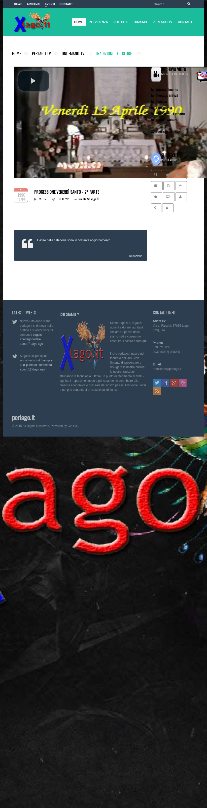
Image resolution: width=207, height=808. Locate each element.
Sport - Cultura (164, 120)
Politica (119, 22)
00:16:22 (64, 199)
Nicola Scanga (87, 199)
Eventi (50, 5)
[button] (33, 80)
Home (78, 22)
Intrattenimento (164, 89)
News (18, 4)
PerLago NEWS (164, 96)
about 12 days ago (30, 369)
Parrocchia (161, 108)
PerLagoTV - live (165, 132)
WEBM (43, 199)
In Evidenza (97, 22)
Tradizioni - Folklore (168, 114)
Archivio (33, 4)
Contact (66, 4)
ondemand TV (73, 54)
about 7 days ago (29, 344)
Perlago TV (161, 22)
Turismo (139, 22)
